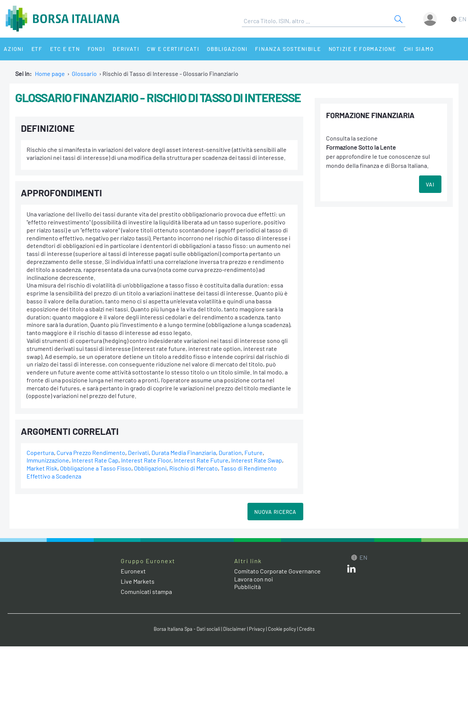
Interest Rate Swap (256, 460)
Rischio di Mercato (193, 468)
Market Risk (42, 468)
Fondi (97, 49)
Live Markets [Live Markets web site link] (137, 581)
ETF (37, 49)
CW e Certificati (173, 49)
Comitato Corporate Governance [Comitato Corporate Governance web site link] (277, 571)
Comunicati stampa (146, 591)
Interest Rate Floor (146, 460)
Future (253, 452)
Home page (50, 73)
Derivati (126, 49)
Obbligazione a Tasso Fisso (95, 468)
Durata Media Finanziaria (183, 452)
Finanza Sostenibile (288, 49)
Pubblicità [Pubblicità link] (247, 586)
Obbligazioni (227, 49)
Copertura (40, 452)
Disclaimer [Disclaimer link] (234, 629)
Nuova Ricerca (275, 512)
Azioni (14, 49)
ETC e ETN (65, 49)
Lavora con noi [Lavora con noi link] (253, 579)
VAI (430, 184)
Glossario (84, 73)
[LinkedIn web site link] (351, 570)
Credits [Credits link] (307, 629)
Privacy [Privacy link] (257, 629)
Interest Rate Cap (95, 460)
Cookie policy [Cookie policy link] (282, 629)
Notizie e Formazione (362, 49)
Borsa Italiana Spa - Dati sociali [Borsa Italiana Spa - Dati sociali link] (187, 629)
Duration (230, 452)
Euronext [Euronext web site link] (133, 571)
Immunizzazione (48, 460)
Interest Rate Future (201, 460)
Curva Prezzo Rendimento (91, 452)
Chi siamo (419, 49)
